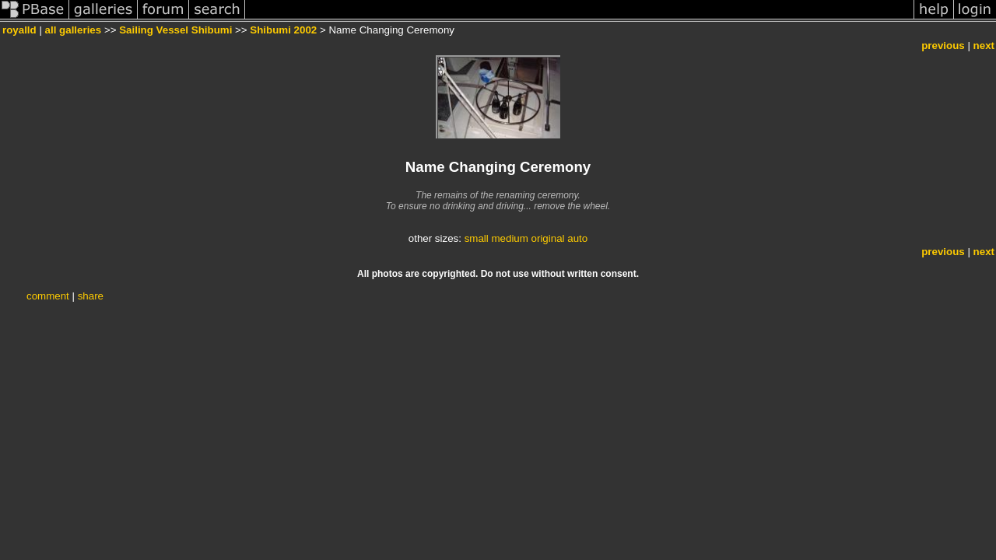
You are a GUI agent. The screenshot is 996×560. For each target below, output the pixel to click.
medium (509, 238)
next (983, 45)
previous (943, 45)
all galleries (73, 30)
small (477, 238)
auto (577, 238)
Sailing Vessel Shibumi (175, 30)
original (548, 238)
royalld (19, 30)
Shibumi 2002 (283, 30)
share (90, 296)
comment (47, 296)
